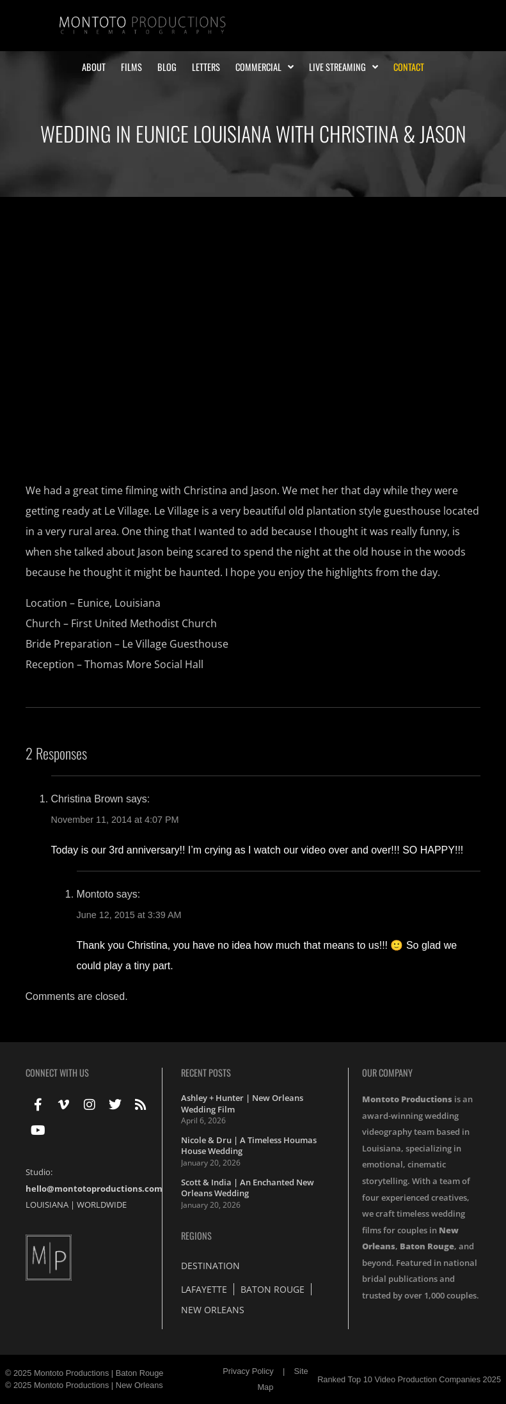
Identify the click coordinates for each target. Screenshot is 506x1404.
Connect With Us (57, 1072)
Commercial (264, 67)
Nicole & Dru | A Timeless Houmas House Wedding (249, 1145)
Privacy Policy (248, 1371)
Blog (167, 67)
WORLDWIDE (102, 1204)
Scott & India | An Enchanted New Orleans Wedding (247, 1187)
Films (131, 67)
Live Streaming (343, 67)
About (94, 67)
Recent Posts (206, 1072)
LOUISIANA (47, 1204)
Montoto (95, 894)
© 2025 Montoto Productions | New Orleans (84, 1385)
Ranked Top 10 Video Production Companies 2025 (409, 1379)
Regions (196, 1235)
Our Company (387, 1072)
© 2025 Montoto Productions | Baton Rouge (84, 1373)
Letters (206, 67)
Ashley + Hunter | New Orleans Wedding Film (242, 1103)
